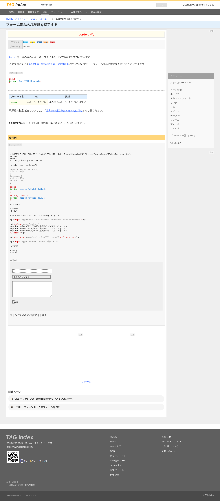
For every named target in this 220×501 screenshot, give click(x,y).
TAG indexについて (172, 441)
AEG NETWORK (26, 485)
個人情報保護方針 (14, 495)
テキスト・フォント (180, 98)
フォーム (42, 19)
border (26, 46)
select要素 (63, 64)
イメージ (175, 111)
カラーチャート (59, 12)
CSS (45, 12)
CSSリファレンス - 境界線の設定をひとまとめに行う (44, 399)
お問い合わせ (169, 451)
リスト (173, 107)
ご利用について (170, 446)
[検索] (97, 5)
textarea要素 (48, 64)
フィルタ (175, 128)
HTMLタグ (33, 12)
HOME (11, 12)
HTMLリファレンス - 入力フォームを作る (37, 407)
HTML (21, 12)
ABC (191, 135)
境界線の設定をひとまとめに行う (64, 110)
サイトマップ (30, 495)
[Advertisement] (60, 355)
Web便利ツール (79, 12)
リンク (173, 102)
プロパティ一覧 (178, 135)
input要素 (34, 64)
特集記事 (114, 474)
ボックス (175, 94)
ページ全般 (176, 89)
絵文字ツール (117, 470)
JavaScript (96, 12)
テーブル (175, 115)
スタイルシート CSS (25, 19)
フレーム (175, 119)
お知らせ (166, 436)
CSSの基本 (176, 142)
